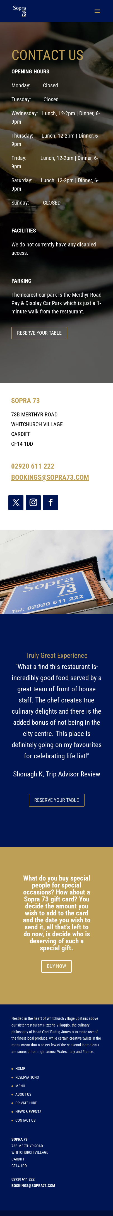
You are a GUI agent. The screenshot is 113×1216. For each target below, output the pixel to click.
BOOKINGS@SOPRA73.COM (50, 477)
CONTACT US (25, 1120)
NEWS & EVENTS (28, 1111)
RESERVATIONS (27, 1077)
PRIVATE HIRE (26, 1103)
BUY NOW (56, 966)
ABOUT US (23, 1094)
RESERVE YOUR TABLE (39, 333)
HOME (20, 1068)
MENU (20, 1086)
